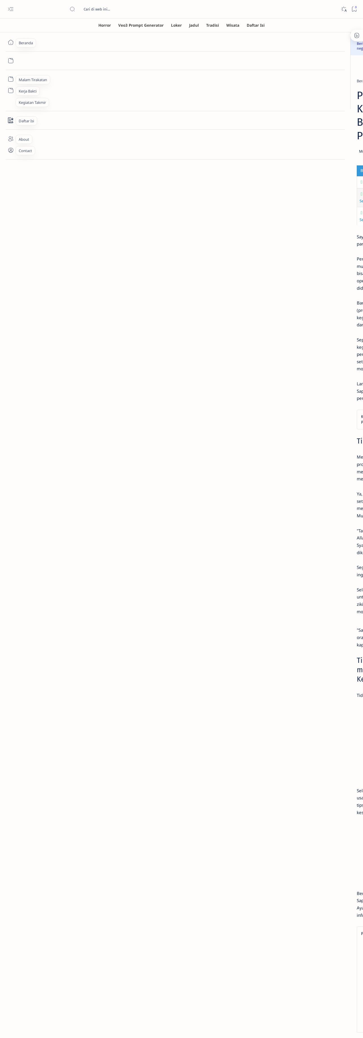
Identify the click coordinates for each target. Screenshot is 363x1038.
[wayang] (288, 383)
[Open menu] (11, 9)
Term (273, 414)
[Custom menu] (11, 79)
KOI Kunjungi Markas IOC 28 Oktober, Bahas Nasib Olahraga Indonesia (310, 239)
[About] (11, 138)
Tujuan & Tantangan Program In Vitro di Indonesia (90, 148)
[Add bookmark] (232, 117)
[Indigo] (329, 340)
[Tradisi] (212, 25)
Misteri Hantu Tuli (296, 142)
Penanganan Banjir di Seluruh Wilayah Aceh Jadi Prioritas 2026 (311, 262)
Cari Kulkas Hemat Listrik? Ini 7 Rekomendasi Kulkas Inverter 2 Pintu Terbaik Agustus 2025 (310, 208)
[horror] (288, 134)
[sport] (287, 225)
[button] (148, 863)
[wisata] (329, 383)
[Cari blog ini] (112, 9)
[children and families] (106, 73)
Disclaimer (291, 414)
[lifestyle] (135, 73)
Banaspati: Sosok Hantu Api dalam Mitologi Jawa (307, 180)
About (328, 414)
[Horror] (104, 25)
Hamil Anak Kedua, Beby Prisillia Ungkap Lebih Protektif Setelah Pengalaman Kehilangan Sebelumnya (133, 160)
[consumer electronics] (301, 193)
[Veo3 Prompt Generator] (141, 25)
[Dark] (344, 9)
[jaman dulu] (288, 369)
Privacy (311, 414)
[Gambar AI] (288, 340)
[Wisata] (232, 25)
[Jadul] (194, 25)
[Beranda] (11, 42)
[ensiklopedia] (288, 354)
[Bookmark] (354, 9)
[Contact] (11, 120)
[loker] (329, 369)
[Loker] (176, 25)
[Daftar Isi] (256, 25)
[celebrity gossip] (69, 73)
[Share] (248, 117)
